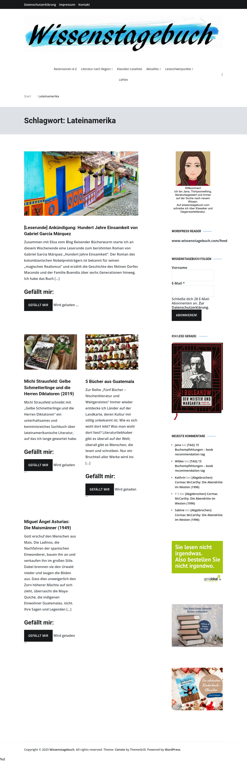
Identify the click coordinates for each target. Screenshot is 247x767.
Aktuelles (152, 69)
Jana (178, 445)
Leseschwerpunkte (178, 69)
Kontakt (84, 5)
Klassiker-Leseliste (129, 69)
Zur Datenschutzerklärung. (190, 305)
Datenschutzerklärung (40, 5)
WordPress (172, 750)
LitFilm (123, 80)
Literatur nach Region (96, 69)
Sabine (179, 510)
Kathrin (180, 477)
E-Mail (178, 283)
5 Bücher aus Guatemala (109, 381)
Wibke (179, 461)
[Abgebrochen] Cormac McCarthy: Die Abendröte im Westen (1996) (199, 482)
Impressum (67, 5)
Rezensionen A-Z (65, 69)
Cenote (120, 750)
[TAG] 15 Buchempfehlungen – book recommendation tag (194, 449)
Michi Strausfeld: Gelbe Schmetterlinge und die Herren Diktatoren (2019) (49, 387)
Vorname (179, 267)
